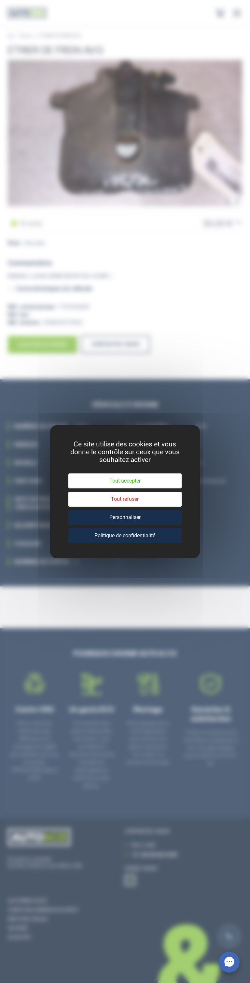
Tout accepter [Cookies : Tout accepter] (125, 481)
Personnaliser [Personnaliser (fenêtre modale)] (125, 517)
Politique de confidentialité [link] (124, 535)
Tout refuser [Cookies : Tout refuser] (125, 499)
